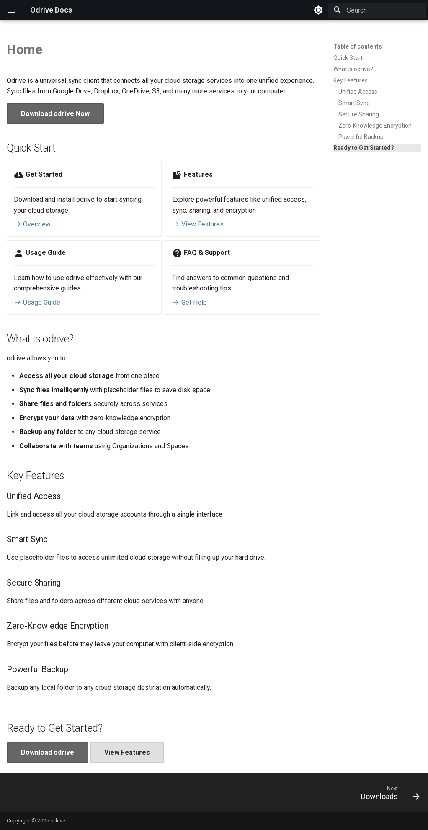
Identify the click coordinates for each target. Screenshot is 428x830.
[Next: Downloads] (387, 795)
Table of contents (357, 46)
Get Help (189, 302)
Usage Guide (37, 302)
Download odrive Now (55, 114)
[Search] (377, 10)
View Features (198, 224)
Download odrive (47, 752)
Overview (32, 224)
